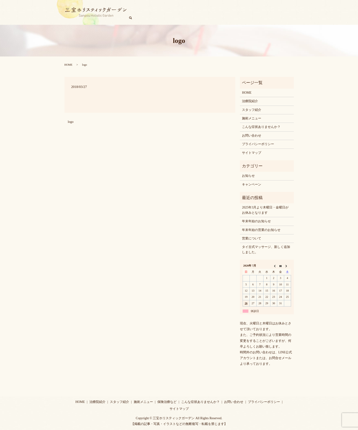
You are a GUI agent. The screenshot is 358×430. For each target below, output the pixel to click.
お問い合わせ (251, 135)
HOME (148, 12)
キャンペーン (275, 12)
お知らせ (248, 175)
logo (71, 122)
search (293, 12)
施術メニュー (209, 12)
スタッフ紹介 (186, 12)
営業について (251, 238)
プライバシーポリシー (258, 144)
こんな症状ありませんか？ (242, 12)
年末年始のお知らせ (256, 221)
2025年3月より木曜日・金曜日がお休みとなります (265, 210)
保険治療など (167, 402)
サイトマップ (251, 153)
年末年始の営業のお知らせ (261, 230)
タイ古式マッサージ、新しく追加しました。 (266, 249)
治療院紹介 (165, 12)
